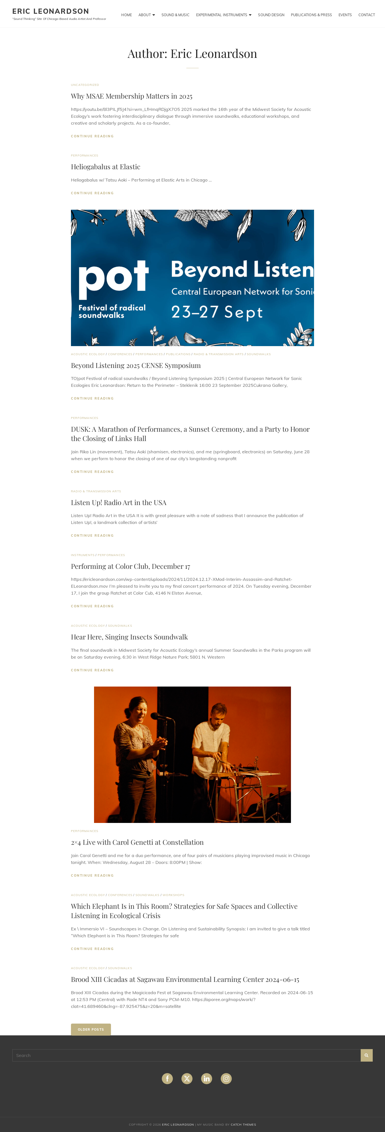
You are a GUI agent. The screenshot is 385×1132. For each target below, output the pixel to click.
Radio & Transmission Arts (219, 354)
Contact (366, 14)
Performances (84, 155)
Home (127, 14)
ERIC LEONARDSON (50, 11)
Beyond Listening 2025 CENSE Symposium (136, 365)
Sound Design (271, 14)
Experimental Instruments (221, 14)
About (144, 14)
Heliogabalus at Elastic (105, 166)
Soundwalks (259, 354)
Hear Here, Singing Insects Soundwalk (129, 636)
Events (345, 14)
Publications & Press (311, 14)
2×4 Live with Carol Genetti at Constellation (137, 841)
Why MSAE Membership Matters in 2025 (131, 95)
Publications (178, 354)
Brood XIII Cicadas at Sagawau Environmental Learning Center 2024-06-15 (185, 979)
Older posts (91, 1029)
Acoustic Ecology (88, 354)
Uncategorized (85, 85)
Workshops (173, 895)
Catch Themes (243, 1124)
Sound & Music (176, 14)
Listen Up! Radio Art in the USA (118, 502)
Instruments (83, 555)
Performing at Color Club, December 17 (130, 566)
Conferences (120, 354)
